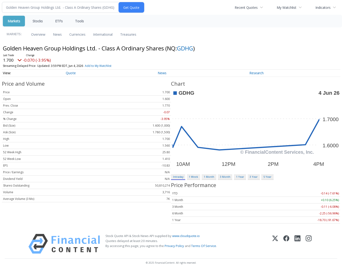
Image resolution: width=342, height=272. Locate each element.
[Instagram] (309, 243)
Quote (71, 73)
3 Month (225, 176)
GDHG (185, 48)
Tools (79, 21)
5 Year (267, 176)
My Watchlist (286, 7)
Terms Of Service (203, 246)
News (57, 34)
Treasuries (128, 34)
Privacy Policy (174, 246)
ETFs (59, 21)
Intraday (178, 176)
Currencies (77, 34)
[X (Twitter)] (275, 243)
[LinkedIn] (297, 243)
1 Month (209, 176)
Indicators (323, 7)
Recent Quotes (246, 7)
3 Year (254, 176)
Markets (14, 21)
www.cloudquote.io (186, 236)
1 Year (240, 176)
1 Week (193, 176)
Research (256, 73)
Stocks (38, 21)
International (103, 34)
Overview (38, 34)
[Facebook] (286, 243)
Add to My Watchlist (98, 66)
